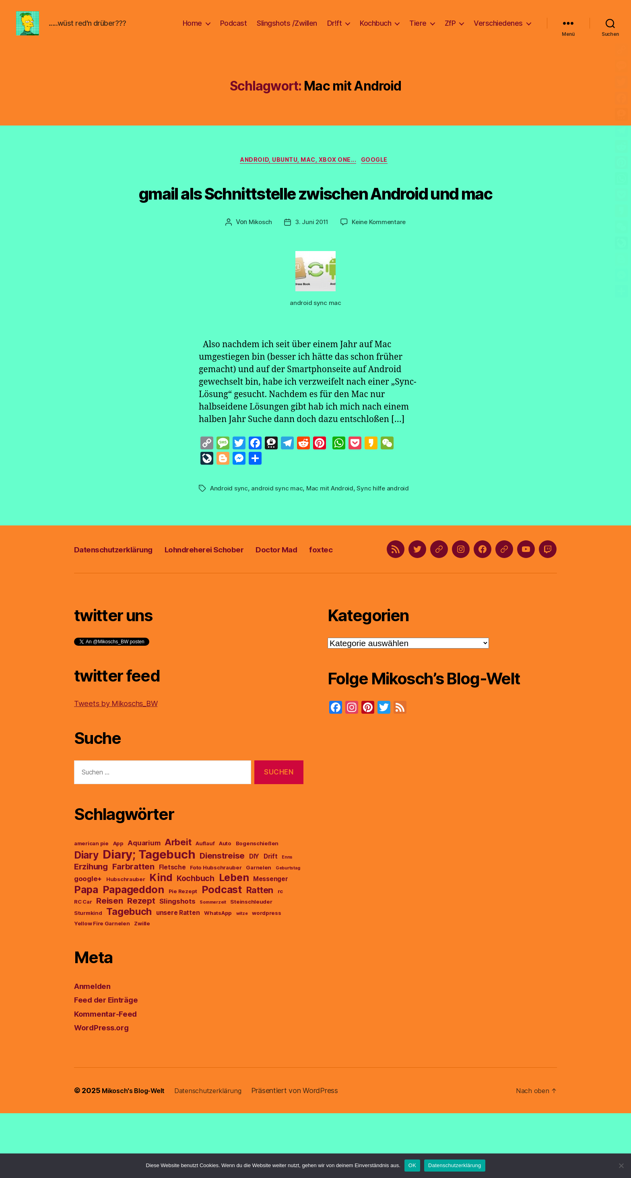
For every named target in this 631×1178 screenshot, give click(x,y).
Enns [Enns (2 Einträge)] (287, 922)
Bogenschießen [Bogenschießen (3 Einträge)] (257, 908)
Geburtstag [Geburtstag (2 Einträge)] (288, 932)
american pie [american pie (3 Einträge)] (91, 908)
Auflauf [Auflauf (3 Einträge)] (205, 908)
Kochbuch (375, 29)
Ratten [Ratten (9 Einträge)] (259, 954)
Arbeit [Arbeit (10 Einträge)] (178, 906)
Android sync (229, 531)
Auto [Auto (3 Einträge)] (225, 908)
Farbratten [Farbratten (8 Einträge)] (133, 931)
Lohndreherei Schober (237, 603)
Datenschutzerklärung (124, 603)
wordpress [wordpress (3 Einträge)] (266, 977)
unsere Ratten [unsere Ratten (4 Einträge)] (178, 977)
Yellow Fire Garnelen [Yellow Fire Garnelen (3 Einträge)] (102, 988)
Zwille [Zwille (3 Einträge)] (142, 988)
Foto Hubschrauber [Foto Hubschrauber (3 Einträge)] (215, 932)
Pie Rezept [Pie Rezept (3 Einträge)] (183, 956)
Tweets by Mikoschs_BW (122, 768)
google (380, 173)
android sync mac (278, 531)
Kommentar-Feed (109, 1078)
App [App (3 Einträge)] (118, 908)
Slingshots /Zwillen (287, 29)
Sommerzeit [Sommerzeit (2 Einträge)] (213, 967)
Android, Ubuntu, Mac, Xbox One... (297, 173)
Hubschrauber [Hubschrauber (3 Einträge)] (125, 944)
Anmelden (94, 1051)
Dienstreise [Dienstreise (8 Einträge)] (222, 920)
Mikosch (258, 266)
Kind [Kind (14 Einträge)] (160, 942)
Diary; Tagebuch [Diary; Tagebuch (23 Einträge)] (149, 919)
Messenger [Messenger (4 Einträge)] (270, 943)
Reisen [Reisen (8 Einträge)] (109, 965)
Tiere (418, 29)
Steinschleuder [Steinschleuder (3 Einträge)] (251, 966)
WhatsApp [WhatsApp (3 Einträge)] (218, 977)
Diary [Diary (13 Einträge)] (86, 920)
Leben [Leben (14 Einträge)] (234, 942)
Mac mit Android (331, 531)
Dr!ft (334, 29)
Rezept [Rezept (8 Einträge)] (141, 965)
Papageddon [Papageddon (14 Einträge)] (133, 954)
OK (412, 1165)
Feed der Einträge (110, 1064)
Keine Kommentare (380, 266)
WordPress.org (104, 1092)
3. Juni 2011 (311, 266)
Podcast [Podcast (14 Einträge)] (222, 954)
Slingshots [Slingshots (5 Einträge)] (177, 966)
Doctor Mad (325, 603)
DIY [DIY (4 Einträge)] (254, 921)
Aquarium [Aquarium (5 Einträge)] (144, 908)
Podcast (233, 29)
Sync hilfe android (386, 531)
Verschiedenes (498, 29)
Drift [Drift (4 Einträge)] (271, 921)
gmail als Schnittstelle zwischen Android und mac (316, 219)
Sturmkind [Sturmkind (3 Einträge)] (88, 977)
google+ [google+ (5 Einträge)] (88, 943)
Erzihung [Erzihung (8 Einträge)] (91, 931)
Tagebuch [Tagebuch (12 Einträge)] (129, 976)
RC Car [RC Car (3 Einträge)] (83, 966)
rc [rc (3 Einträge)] (280, 956)
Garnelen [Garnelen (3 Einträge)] (258, 932)
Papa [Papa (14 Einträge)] (86, 954)
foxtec (379, 603)
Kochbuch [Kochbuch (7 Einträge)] (195, 943)
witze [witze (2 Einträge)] (242, 978)
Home (192, 29)
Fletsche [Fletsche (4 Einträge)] (172, 932)
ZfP (450, 29)
